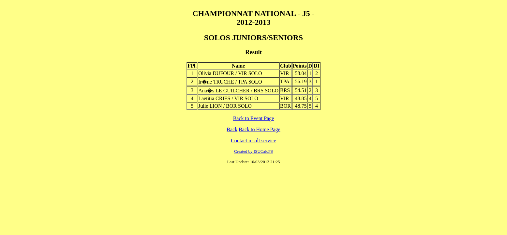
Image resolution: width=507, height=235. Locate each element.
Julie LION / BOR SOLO (225, 106)
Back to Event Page (253, 118)
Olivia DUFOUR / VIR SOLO (230, 73)
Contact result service (253, 140)
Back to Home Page (259, 129)
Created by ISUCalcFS (253, 151)
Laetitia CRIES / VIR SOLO (228, 98)
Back (232, 129)
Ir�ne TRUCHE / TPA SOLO (230, 82)
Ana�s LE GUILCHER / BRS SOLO (238, 90)
